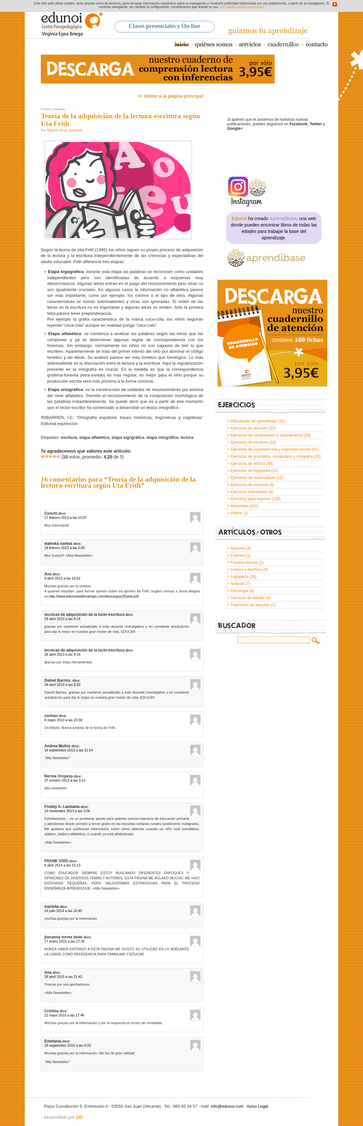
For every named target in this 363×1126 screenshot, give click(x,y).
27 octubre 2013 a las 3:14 (64, 780)
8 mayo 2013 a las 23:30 (63, 720)
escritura (69, 437)
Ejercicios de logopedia (250, 470)
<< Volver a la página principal (170, 96)
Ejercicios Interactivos (249, 492)
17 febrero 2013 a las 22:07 (65, 517)
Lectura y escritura (53, 109)
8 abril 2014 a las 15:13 (62, 865)
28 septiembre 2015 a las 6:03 (67, 1045)
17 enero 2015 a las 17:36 (64, 941)
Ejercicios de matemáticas (252, 477)
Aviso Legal (257, 1106)
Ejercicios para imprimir (250, 499)
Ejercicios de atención (249, 428)
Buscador (270, 626)
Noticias (237, 583)
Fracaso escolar (244, 562)
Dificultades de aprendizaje (253, 421)
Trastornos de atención (250, 605)
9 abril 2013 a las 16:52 (62, 578)
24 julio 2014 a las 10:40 (63, 911)
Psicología (239, 591)
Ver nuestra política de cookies (241, 7)
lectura (187, 437)
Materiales (239, 506)
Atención (237, 548)
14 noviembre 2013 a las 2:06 (67, 811)
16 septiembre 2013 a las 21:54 (68, 750)
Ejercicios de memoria (249, 485)
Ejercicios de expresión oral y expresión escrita (270, 449)
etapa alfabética (94, 437)
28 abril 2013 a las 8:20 (62, 685)
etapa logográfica (128, 437)
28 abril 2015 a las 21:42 (63, 977)
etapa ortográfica (162, 437)
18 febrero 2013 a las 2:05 (64, 548)
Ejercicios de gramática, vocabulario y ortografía (271, 456)
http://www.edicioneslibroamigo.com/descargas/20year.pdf (93, 596)
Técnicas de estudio (247, 598)
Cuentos (237, 555)
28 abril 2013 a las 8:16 (62, 619)
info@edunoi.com (227, 1106)
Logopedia (239, 576)
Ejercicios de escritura (249, 442)
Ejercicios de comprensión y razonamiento (266, 435)
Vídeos (236, 513)
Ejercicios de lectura (247, 463)
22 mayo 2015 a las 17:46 (64, 1015)
